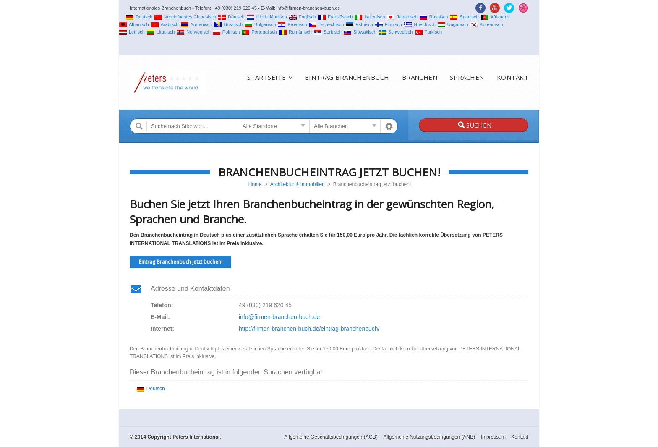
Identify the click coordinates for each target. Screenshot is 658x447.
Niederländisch (267, 16)
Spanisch (464, 16)
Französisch (335, 16)
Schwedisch (396, 31)
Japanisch (402, 16)
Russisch (434, 16)
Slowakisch (360, 31)
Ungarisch (453, 24)
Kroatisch (292, 24)
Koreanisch (486, 24)
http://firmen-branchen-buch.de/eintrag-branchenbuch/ (309, 328)
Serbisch (328, 31)
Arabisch (165, 24)
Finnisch (388, 24)
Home (255, 184)
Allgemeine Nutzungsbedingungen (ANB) (429, 437)
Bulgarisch (260, 24)
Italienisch (370, 16)
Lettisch (132, 31)
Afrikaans (495, 16)
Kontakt (512, 77)
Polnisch (226, 31)
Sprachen (467, 77)
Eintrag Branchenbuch (347, 77)
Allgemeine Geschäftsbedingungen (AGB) (331, 437)
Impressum (493, 437)
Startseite (266, 77)
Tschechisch (326, 24)
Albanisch (134, 24)
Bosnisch (228, 24)
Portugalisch (259, 31)
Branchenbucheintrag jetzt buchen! (329, 172)
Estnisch (359, 24)
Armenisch (196, 24)
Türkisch (428, 31)
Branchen (420, 77)
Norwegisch (193, 31)
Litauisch (161, 31)
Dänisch (231, 16)
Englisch (302, 16)
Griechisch (420, 24)
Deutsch (139, 16)
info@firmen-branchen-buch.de (279, 317)
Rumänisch (295, 31)
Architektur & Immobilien (297, 184)
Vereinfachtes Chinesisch (185, 16)
